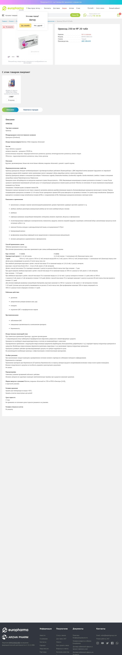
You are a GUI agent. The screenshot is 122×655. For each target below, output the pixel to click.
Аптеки (71, 8)
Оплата (58, 642)
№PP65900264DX (14, 643)
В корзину (11, 100)
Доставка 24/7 (61, 639)
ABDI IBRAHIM (86, 41)
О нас (78, 8)
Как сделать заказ (62, 645)
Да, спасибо (25, 25)
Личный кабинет (114, 8)
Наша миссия (44, 649)
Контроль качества (62, 652)
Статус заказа (100, 8)
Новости (42, 635)
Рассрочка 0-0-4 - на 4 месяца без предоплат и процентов (61, 2)
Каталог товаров (9, 15)
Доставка (56, 8)
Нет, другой (38, 25)
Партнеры (43, 652)
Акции (64, 8)
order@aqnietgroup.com (109, 635)
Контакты (47, 8)
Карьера (42, 645)
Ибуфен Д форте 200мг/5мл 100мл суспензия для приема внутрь (11, 93)
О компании (44, 639)
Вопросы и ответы (62, 649)
